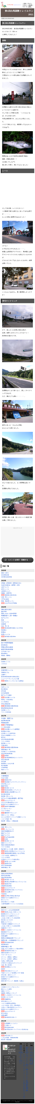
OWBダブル (5, 672)
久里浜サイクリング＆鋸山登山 (10, 859)
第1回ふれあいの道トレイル (13, 912)
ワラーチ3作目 (5, 847)
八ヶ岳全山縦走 (5, 727)
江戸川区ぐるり (5, 651)
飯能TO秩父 (4, 786)
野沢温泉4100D (9, 942)
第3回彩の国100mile (11, 706)
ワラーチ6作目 (5, 741)
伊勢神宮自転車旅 (6, 886)
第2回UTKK (8, 884)
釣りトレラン (5, 900)
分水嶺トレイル (10, 697)
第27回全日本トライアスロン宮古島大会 (16, 1029)
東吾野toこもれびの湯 (7, 763)
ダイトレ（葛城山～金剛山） (9, 957)
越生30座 (4, 611)
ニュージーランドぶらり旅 (10, 679)
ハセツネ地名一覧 (6, 819)
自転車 (30, 5)
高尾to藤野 (4, 936)
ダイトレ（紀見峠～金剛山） (9, 959)
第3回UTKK (8, 863)
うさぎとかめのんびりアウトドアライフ (11, 1049)
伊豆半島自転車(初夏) (7, 739)
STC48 (3, 691)
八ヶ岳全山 (5, 701)
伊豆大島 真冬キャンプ (8, 975)
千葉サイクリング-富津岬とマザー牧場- (12, 973)
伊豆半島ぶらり (5, 784)
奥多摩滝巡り (5, 944)
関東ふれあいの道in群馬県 (9, 613)
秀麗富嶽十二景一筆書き (9, 615)
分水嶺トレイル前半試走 (8, 751)
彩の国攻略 (4, 765)
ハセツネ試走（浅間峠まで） (9, 855)
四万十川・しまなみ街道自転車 (10, 910)
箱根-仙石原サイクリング (8, 952)
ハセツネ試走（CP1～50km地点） (11, 1005)
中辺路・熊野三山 (7, 718)
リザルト (24, 5)
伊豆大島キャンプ (6, 1001)
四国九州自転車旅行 (7, 873)
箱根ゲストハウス (6, 843)
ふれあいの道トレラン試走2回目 (10, 918)
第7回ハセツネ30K (10, 861)
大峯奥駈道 (5, 776)
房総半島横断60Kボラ (7, 831)
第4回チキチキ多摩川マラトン (10, 934)
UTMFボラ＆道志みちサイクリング (11, 963)
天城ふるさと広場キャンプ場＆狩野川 (12, 948)
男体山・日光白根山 (7, 699)
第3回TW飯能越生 (10, 806)
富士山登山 (4, 1013)
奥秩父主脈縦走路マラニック (11, 938)
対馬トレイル (5, 634)
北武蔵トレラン (5, 710)
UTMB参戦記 (9, 725)
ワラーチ (24, 7)
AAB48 (3, 624)
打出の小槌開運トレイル (8, 735)
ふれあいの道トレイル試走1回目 (10, 926)
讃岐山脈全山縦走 (6, 609)
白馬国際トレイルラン (11, 1023)
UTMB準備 (4, 767)
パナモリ (4, 664)
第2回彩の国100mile (11, 747)
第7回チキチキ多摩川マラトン (10, 804)
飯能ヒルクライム (6, 922)
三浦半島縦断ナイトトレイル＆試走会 (12, 904)
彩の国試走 (4, 689)
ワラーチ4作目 (5, 810)
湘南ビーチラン (5, 991)
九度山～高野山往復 (7, 961)
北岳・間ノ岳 (5, 626)
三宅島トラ (8, 1025)
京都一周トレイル (6, 597)
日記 (25, 3)
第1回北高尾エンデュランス (13, 790)
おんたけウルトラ (10, 800)
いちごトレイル (9, 829)
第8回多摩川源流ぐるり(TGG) (15, 853)
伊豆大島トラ (9, 1035)
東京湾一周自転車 (6, 1039)
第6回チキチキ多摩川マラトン (10, 898)
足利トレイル (5, 589)
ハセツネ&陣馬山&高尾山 (8, 1003)
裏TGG (3, 737)
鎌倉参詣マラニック (7, 932)
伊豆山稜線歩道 (5, 704)
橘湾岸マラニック (11, 813)
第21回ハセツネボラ (7, 920)
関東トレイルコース (27, 1073)
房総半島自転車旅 (6, 877)
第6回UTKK (8, 780)
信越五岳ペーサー (6, 928)
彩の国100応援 (5, 794)
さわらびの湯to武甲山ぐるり (9, 802)
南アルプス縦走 (6, 695)
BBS (27, 1084)
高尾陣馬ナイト (5, 979)
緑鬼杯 (7, 755)
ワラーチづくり (6, 955)
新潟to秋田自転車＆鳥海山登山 (10, 676)
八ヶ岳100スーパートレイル (13, 930)
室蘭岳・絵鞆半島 (6, 593)
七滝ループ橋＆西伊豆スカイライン (11, 1007)
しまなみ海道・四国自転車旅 (9, 1037)
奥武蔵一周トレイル (7, 796)
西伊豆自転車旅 (5, 875)
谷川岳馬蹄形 (5, 693)
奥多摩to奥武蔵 (5, 720)
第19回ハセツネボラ (7, 997)
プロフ (29, 3)
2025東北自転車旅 (6, 577)
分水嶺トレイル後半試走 (8, 733)
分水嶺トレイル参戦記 (12, 729)
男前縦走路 (5, 722)
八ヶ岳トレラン (6, 808)
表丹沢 (3, 969)
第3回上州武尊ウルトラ (12, 792)
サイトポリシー (31, 1049)
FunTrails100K (9, 837)
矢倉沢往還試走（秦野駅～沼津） (11, 585)
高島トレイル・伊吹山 (7, 815)
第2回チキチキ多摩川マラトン (10, 1009)
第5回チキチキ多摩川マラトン (10, 916)
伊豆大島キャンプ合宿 (7, 902)
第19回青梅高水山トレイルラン (14, 757)
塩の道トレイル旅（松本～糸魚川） (13, 849)
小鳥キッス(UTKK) (21, 1050)
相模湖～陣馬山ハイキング (9, 993)
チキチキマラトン (21, 1062)
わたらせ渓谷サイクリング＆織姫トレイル (13, 817)
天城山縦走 (4, 745)
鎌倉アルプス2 (5, 833)
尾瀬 (2, 620)
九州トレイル (5, 687)
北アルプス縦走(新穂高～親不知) (12, 798)
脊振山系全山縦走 (7, 647)
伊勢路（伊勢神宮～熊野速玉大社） (11, 583)
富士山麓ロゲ (9, 892)
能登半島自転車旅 (7, 649)
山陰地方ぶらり (5, 591)
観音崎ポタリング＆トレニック (10, 914)
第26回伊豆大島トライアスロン (14, 890)
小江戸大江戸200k (11, 603)
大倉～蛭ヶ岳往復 (6, 965)
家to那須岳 (4, 645)
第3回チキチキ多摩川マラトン (10, 977)
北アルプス (5, 618)
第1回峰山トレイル (10, 967)
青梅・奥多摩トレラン (7, 601)
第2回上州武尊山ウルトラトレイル (15, 851)
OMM (6, 839)
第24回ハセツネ (9, 788)
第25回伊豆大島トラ (11, 950)
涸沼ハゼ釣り (5, 573)
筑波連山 (3, 630)
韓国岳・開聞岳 (5, 655)
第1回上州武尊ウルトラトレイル (15, 881)
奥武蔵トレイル (5, 743)
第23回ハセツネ (9, 841)
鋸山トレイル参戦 (6, 989)
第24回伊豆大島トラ (11, 1017)
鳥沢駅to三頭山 (5, 731)
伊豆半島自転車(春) (6, 753)
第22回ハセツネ (9, 879)
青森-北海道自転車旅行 (8, 845)
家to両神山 (4, 653)
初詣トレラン (5, 769)
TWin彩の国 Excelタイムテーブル (26, 1053)
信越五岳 (8, 999)
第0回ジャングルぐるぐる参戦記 (14, 681)
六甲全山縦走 (5, 599)
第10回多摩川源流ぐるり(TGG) (14, 628)
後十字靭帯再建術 (7, 643)
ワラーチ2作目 (5, 857)
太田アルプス (5, 587)
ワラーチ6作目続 (6, 712)
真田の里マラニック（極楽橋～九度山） (13, 981)
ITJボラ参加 (4, 778)
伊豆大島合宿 (5, 759)
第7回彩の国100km (10, 636)
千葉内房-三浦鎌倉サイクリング (10, 924)
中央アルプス (5, 622)
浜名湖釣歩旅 (5, 575)
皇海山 (3, 632)
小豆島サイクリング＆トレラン (10, 987)
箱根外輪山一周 (5, 749)
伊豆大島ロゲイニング (11, 971)
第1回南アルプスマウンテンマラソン (15, 782)
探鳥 (30, 7)
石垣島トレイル (5, 661)
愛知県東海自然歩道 (7, 708)
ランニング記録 (24, 1078)
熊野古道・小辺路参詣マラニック (12, 940)
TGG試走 (4, 894)
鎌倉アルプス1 (5, 835)
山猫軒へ (3, 674)
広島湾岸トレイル (7, 670)
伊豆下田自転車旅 (6, 865)
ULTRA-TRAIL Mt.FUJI (12, 896)
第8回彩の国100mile (11, 595)
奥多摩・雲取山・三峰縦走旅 (9, 821)
